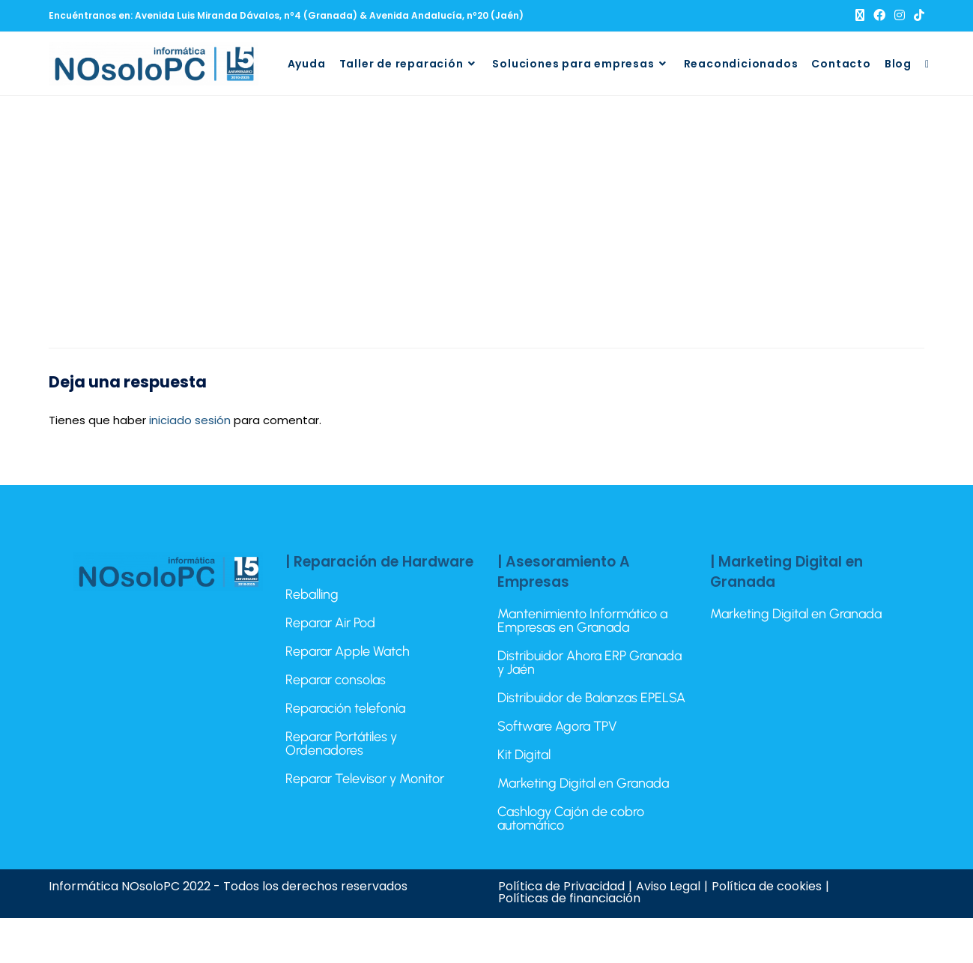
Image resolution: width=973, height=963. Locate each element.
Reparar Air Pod (330, 623)
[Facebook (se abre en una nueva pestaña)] (879, 15)
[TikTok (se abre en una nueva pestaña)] (916, 15)
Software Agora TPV (557, 726)
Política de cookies (767, 886)
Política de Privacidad (561, 886)
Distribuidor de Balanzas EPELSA (591, 697)
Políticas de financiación (569, 898)
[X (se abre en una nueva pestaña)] (860, 15)
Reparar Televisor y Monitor (364, 778)
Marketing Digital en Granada (583, 783)
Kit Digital (524, 754)
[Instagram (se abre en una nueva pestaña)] (899, 15)
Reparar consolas (335, 679)
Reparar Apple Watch (347, 651)
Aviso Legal (668, 886)
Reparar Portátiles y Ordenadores (341, 743)
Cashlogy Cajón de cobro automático (570, 818)
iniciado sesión (190, 420)
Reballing (312, 594)
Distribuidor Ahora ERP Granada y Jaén (589, 662)
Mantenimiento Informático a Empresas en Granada (582, 621)
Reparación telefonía (345, 708)
